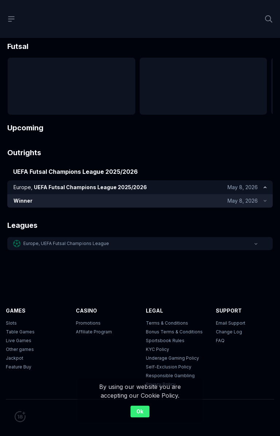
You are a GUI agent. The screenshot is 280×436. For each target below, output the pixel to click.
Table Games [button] (20, 322)
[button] (140, 146)
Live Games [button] (18, 331)
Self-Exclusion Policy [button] (168, 357)
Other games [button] (20, 340)
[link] (84, 162)
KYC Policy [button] (157, 340)
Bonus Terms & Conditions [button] (174, 322)
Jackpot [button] (14, 348)
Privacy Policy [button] (161, 375)
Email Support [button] (230, 313)
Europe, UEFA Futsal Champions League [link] (66, 146)
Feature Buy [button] (18, 357)
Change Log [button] (229, 322)
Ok (139, 411)
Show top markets (139, 174)
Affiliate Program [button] (94, 322)
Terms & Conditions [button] (167, 313)
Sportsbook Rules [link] (165, 331)
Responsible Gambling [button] (170, 366)
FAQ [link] (220, 331)
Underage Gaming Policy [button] (172, 348)
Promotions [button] (88, 313)
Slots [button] (11, 313)
